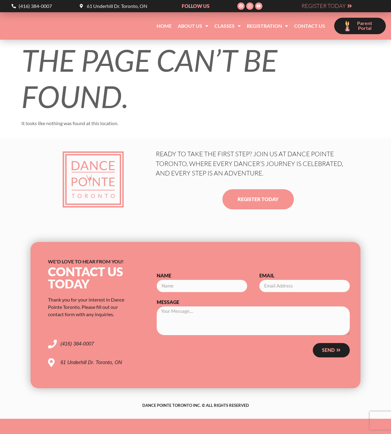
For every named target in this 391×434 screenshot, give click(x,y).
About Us (193, 25)
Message (168, 302)
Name (164, 275)
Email (266, 275)
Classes (227, 25)
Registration (267, 25)
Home (164, 26)
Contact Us (309, 26)
